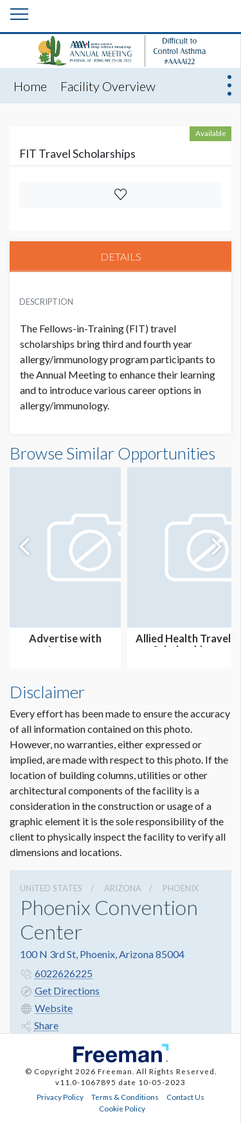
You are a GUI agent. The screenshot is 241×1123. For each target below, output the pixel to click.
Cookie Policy (122, 1108)
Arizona (122, 888)
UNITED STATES (51, 888)
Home (30, 86)
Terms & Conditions (125, 1096)
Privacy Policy (60, 1096)
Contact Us (185, 1096)
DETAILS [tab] (120, 256)
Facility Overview (108, 86)
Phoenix (181, 888)
